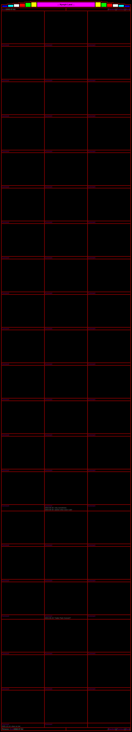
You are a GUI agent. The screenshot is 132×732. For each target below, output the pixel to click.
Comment (5, 45)
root (4, 9)
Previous (120, 9)
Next (128, 9)
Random (111, 9)
